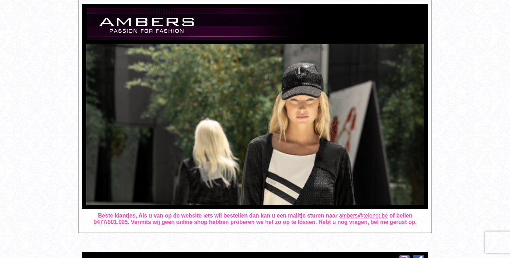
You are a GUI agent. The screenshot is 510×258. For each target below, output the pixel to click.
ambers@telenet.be (363, 215)
